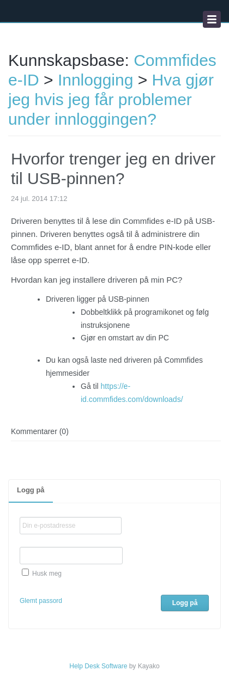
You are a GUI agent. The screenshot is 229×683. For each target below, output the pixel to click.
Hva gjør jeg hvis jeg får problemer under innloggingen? (111, 99)
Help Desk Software (98, 666)
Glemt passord (41, 601)
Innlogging (95, 80)
